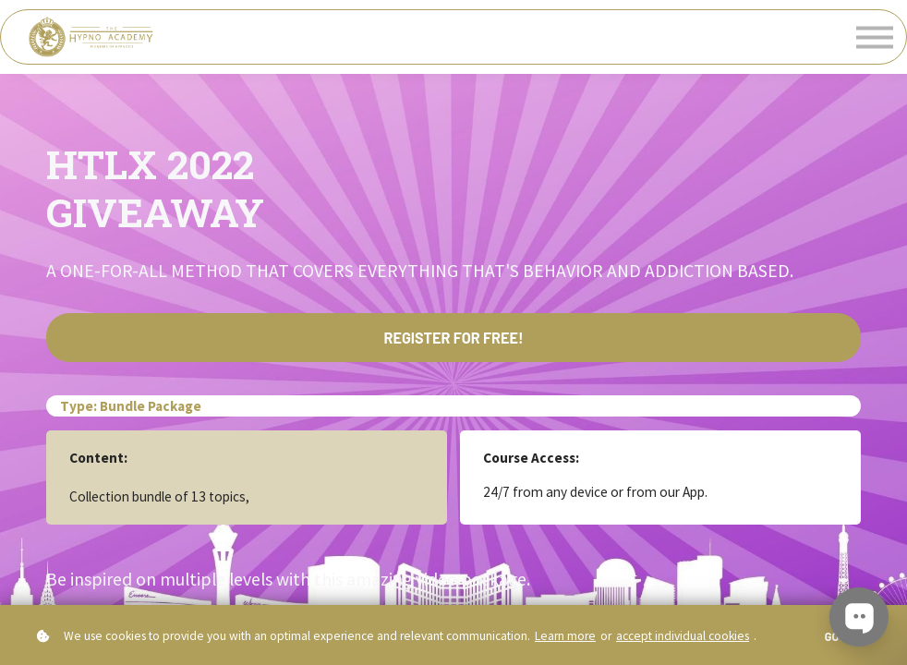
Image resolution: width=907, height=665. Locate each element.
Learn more (565, 636)
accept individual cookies (682, 636)
